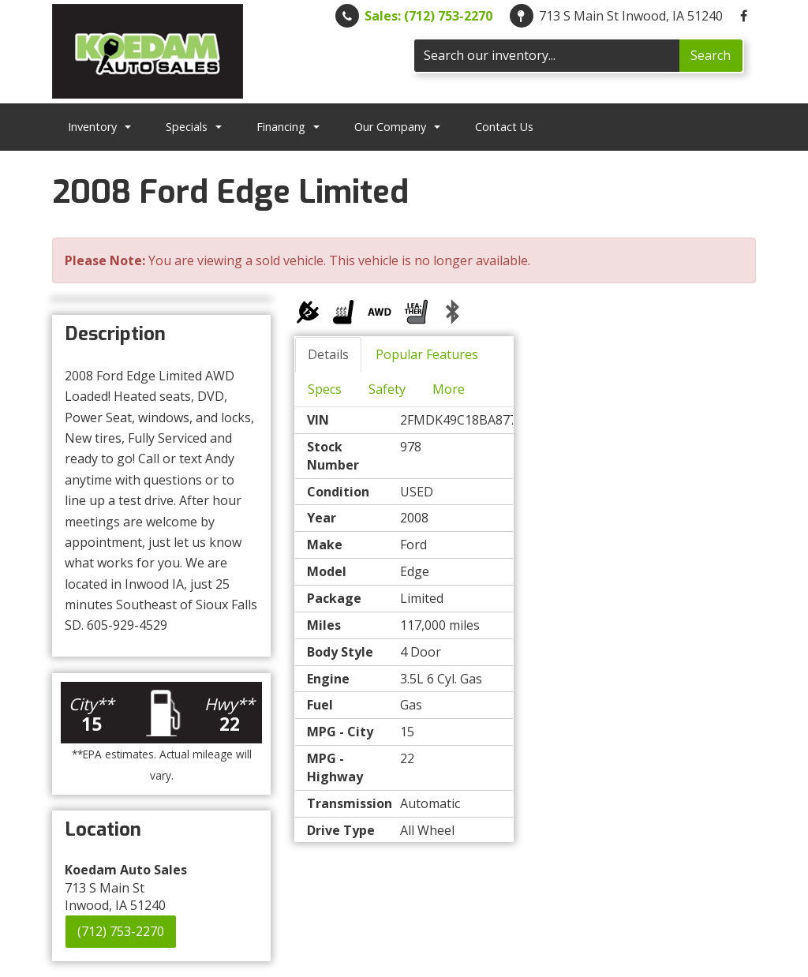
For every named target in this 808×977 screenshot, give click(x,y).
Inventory (99, 126)
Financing (288, 126)
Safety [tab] (387, 389)
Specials (194, 126)
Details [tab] (328, 354)
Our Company (397, 126)
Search (710, 55)
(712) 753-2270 (120, 931)
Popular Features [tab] (427, 354)
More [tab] (448, 389)
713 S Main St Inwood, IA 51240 (631, 15)
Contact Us (504, 126)
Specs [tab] (325, 389)
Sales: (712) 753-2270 (428, 15)
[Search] (546, 55)
